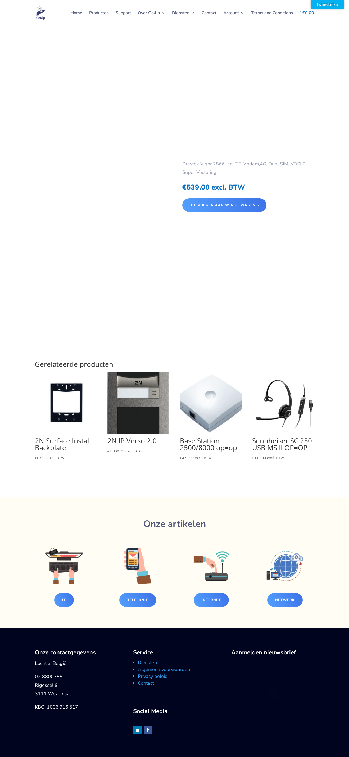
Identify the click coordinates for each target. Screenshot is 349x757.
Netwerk (285, 600)
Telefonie (137, 600)
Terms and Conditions (272, 13)
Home (76, 13)
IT (64, 600)
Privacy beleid (153, 676)
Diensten (180, 13)
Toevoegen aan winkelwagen (223, 205)
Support (123, 13)
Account (231, 13)
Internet (211, 600)
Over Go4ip (149, 13)
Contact (209, 13)
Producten (99, 13)
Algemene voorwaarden (164, 669)
